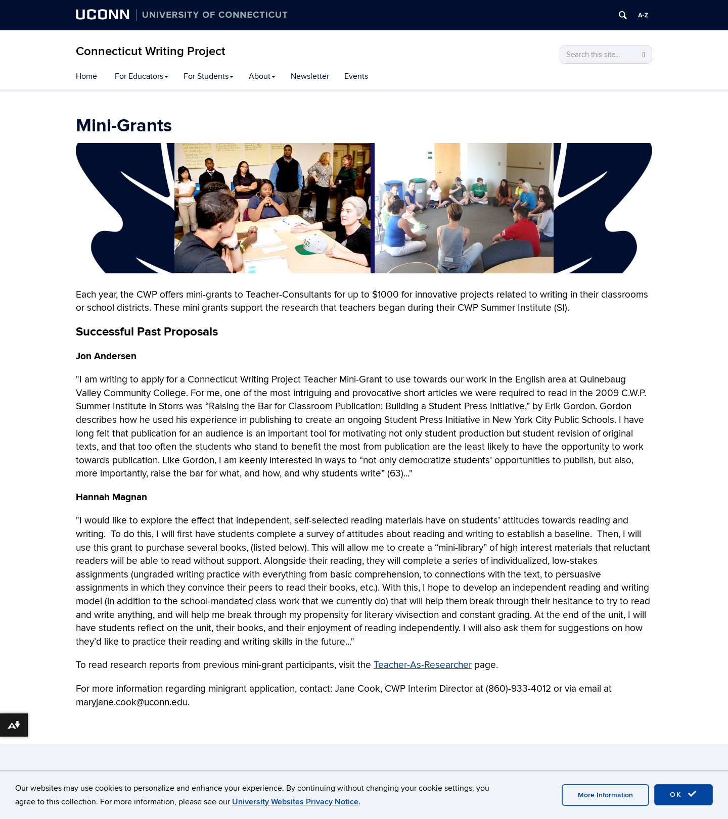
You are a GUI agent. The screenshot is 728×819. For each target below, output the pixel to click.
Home (86, 76)
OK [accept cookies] (683, 794)
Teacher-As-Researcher (423, 664)
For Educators (141, 76)
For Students (209, 76)
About (262, 76)
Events (356, 76)
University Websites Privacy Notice (295, 802)
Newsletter (310, 76)
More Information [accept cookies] (605, 795)
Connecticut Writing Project (150, 51)
